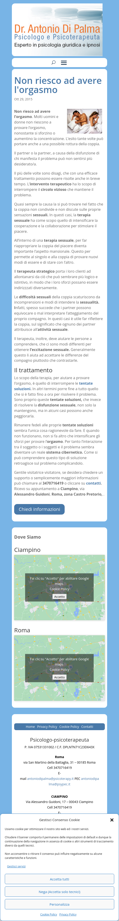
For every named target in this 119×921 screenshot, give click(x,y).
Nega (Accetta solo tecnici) (59, 891)
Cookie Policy (48, 914)
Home (30, 727)
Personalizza (59, 904)
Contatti (87, 727)
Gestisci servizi (16, 866)
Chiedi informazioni (39, 509)
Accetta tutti (59, 879)
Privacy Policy (68, 914)
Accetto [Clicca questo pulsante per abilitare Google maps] (59, 597)
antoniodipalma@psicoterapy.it (50, 778)
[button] (112, 820)
